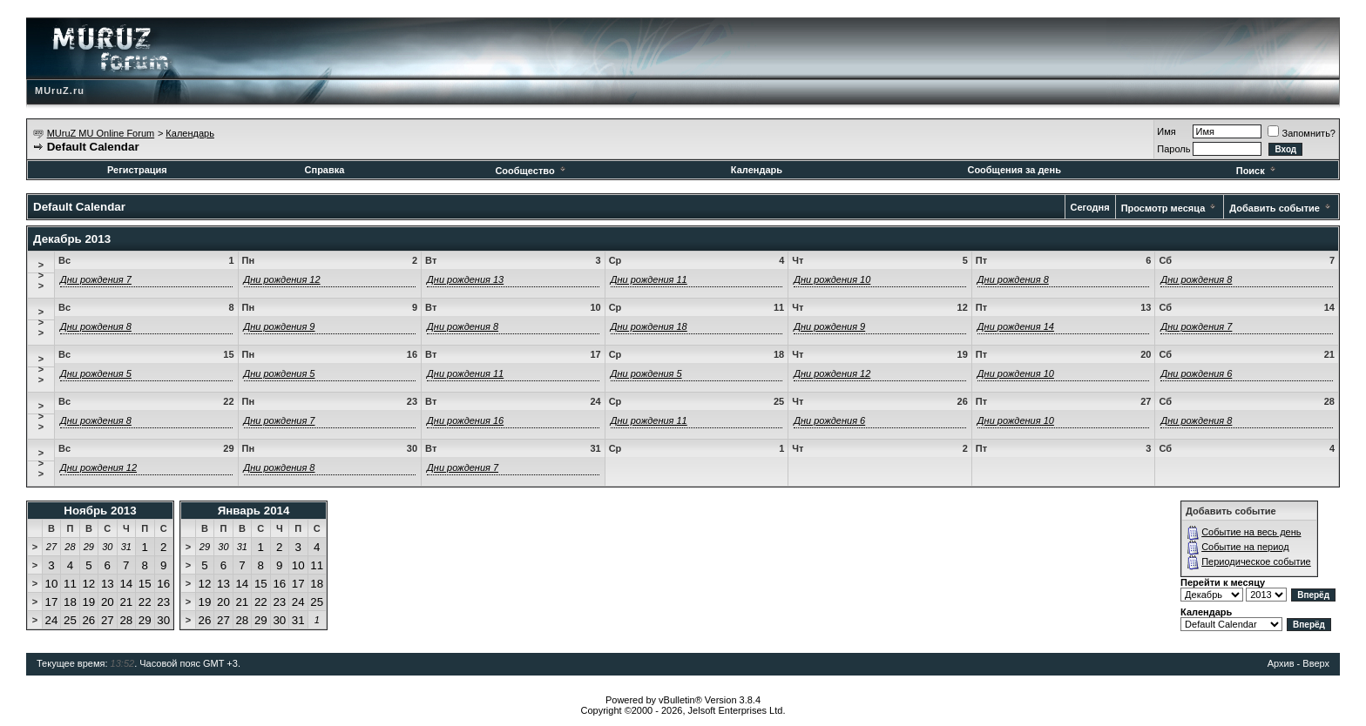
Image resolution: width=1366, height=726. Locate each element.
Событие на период (1245, 546)
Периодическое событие (1256, 561)
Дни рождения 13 (465, 279)
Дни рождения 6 (1196, 373)
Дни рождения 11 (649, 279)
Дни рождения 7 (96, 279)
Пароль (1173, 149)
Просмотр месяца (1163, 208)
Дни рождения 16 (465, 420)
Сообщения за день (1013, 170)
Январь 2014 (254, 510)
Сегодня (1090, 207)
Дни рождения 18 (649, 326)
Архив (1281, 663)
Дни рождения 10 (832, 279)
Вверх (1315, 663)
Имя (1166, 131)
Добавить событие (1274, 208)
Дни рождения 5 (96, 373)
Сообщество (531, 170)
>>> (41, 275)
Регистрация (137, 170)
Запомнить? (1302, 133)
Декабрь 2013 (72, 238)
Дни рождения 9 (279, 326)
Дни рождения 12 (282, 279)
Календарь (190, 133)
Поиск (1257, 170)
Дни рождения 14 (1015, 326)
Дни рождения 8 (1013, 279)
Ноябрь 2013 (100, 510)
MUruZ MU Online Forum (100, 133)
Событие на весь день (1251, 532)
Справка (325, 170)
